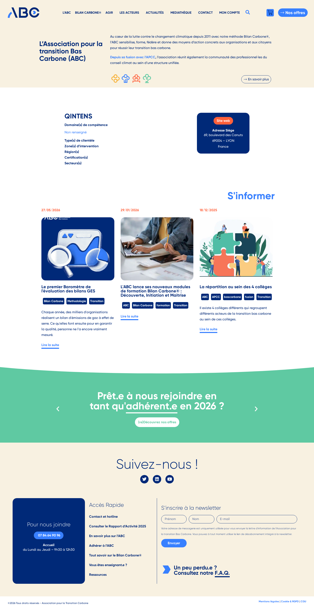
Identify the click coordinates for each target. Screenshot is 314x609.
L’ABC (67, 13)
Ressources (98, 574)
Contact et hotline (103, 516)
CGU (303, 601)
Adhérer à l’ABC (101, 545)
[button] (247, 12)
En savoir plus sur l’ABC (107, 536)
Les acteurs (129, 13)
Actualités (155, 13)
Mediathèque (180, 13)
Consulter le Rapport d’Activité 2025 (117, 526)
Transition (96, 301)
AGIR (109, 13)
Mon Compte (229, 13)
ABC (126, 305)
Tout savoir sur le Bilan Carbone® (115, 555)
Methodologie (76, 301)
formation (163, 305)
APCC (216, 297)
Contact (205, 13)
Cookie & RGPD (290, 601)
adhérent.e (151, 405)
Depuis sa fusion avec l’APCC (132, 57)
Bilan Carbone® (88, 13)
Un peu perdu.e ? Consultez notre (195, 570)
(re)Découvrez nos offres (157, 422)
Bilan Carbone (53, 301)
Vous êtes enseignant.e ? (108, 565)
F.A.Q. (222, 572)
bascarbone (232, 297)
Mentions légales (269, 601)
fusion (249, 297)
